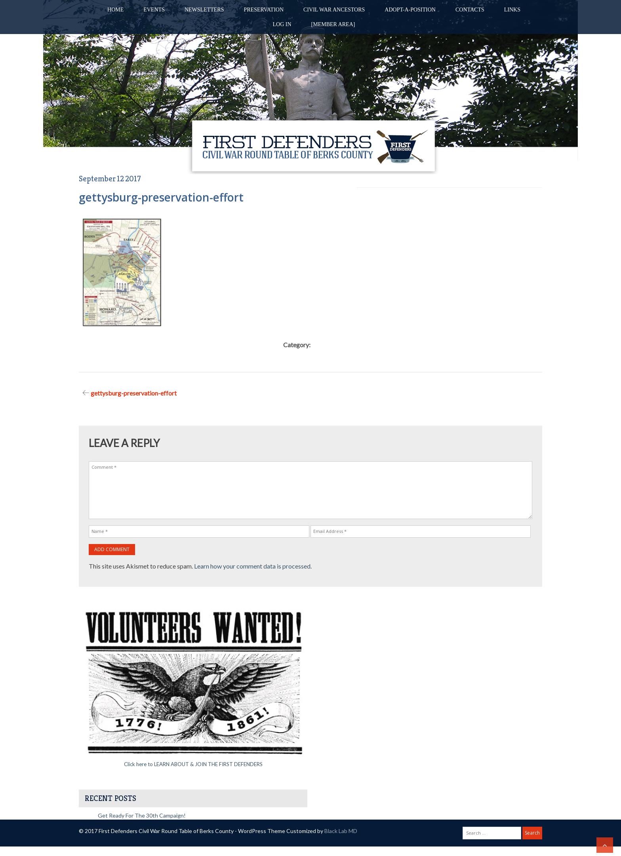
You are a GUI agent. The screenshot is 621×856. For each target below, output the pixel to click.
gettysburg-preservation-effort (134, 393)
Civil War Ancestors (334, 10)
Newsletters (204, 10)
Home (115, 10)
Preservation (264, 10)
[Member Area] (333, 24)
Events (154, 10)
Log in (282, 24)
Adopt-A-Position (410, 10)
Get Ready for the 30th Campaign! (142, 815)
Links (512, 10)
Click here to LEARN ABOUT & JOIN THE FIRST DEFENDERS (193, 764)
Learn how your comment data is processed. (253, 566)
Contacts (469, 10)
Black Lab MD (340, 830)
